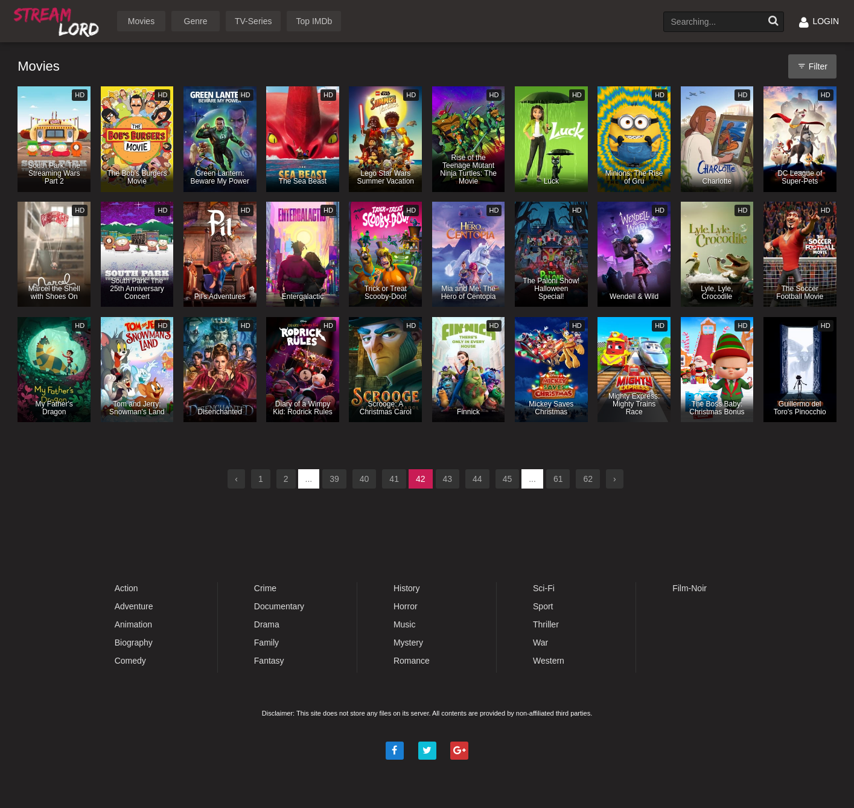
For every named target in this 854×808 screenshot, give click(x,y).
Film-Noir (689, 588)
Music (405, 624)
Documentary (279, 606)
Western (548, 660)
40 (364, 479)
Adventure (134, 606)
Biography (134, 642)
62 (588, 479)
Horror (406, 606)
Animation (133, 624)
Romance (412, 660)
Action (126, 588)
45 (507, 479)
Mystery (408, 642)
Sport (543, 606)
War (540, 642)
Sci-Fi (544, 588)
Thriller (546, 624)
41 (394, 479)
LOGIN (819, 21)
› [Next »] (614, 479)
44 (477, 479)
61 (558, 479)
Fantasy (269, 660)
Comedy (130, 660)
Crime (265, 588)
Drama (266, 624)
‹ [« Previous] (236, 479)
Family (266, 642)
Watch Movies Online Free (58, 20)
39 (334, 479)
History (407, 588)
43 (448, 479)
